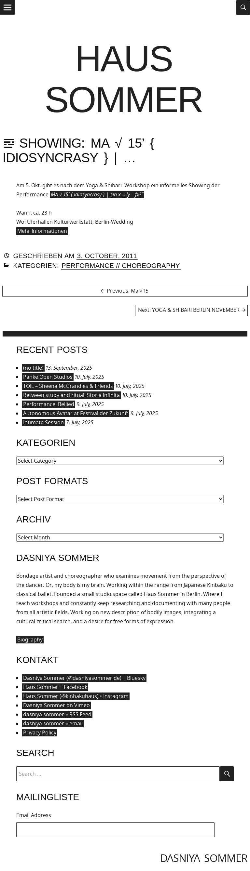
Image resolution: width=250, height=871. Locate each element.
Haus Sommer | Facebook (55, 687)
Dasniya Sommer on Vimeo (56, 705)
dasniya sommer (203, 858)
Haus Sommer (124, 79)
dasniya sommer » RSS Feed (57, 714)
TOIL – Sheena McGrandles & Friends (68, 385)
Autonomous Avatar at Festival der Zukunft (75, 413)
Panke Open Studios (48, 376)
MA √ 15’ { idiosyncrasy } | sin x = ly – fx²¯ (97, 194)
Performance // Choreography (121, 265)
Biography (30, 639)
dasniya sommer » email (53, 723)
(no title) (33, 367)
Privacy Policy (39, 732)
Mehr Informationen (42, 230)
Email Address (33, 815)
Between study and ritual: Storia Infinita (71, 395)
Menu (7, 14)
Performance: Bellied (48, 404)
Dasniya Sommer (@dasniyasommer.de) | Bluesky (84, 677)
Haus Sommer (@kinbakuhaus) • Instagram (76, 696)
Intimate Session (43, 422)
